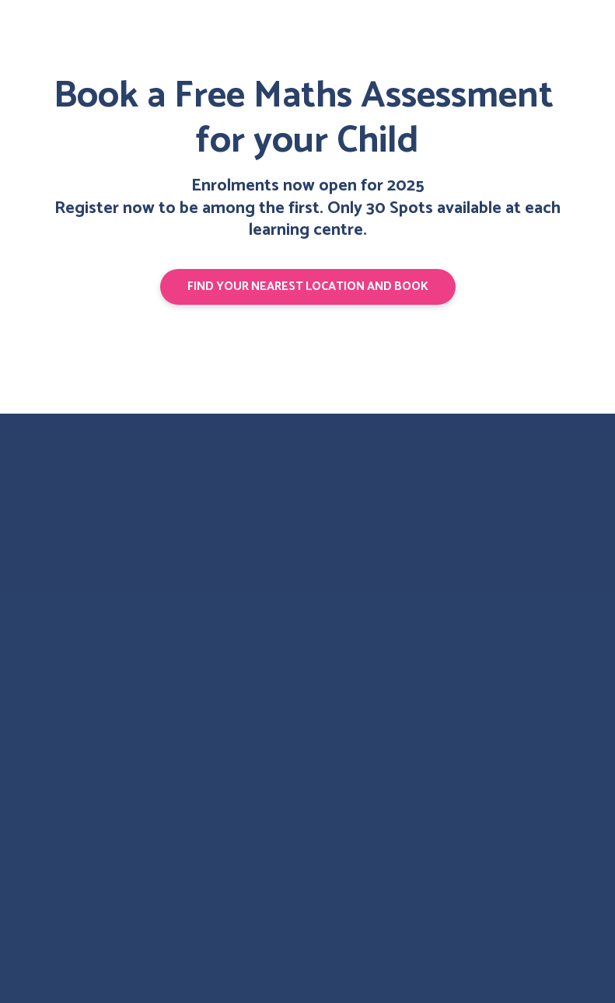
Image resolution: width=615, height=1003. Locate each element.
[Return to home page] (76, 507)
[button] (308, 287)
